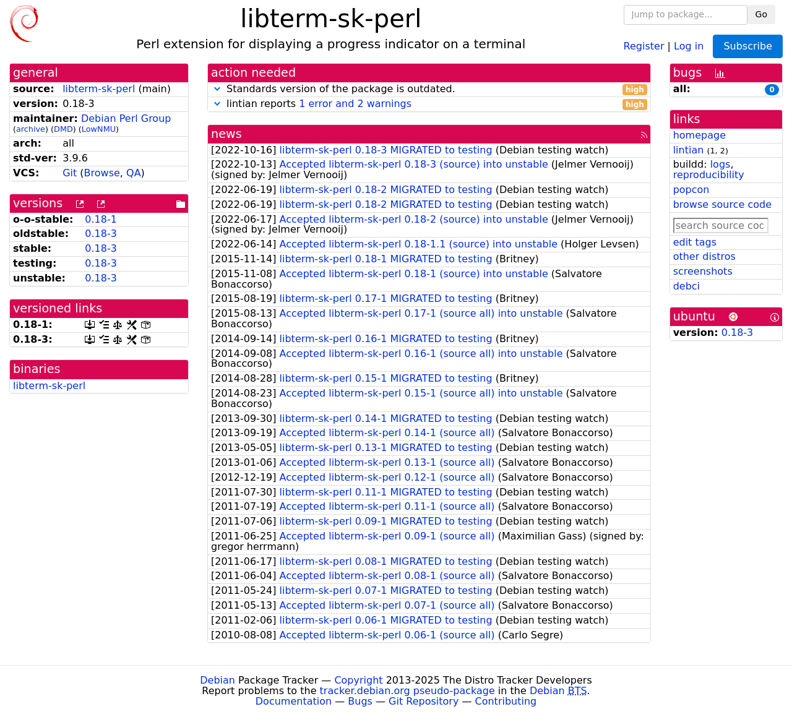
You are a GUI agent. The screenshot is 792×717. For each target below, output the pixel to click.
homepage (699, 135)
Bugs (360, 701)
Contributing (506, 701)
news (226, 134)
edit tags (695, 242)
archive (30, 129)
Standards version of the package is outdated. (429, 89)
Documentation (294, 701)
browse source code (722, 204)
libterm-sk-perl (98, 89)
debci (686, 286)
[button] (217, 89)
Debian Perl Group (126, 118)
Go (761, 14)
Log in (689, 45)
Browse (102, 173)
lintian (688, 150)
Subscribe (747, 46)
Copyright (358, 680)
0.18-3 (101, 233)
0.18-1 (101, 219)
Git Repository (423, 701)
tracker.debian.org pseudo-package (407, 691)
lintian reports (429, 104)
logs (720, 164)
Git (69, 173)
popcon (691, 189)
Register (644, 45)
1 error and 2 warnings (355, 103)
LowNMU (99, 129)
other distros (704, 256)
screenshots (703, 271)
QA (133, 173)
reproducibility (708, 175)
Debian (217, 680)
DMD (63, 129)
